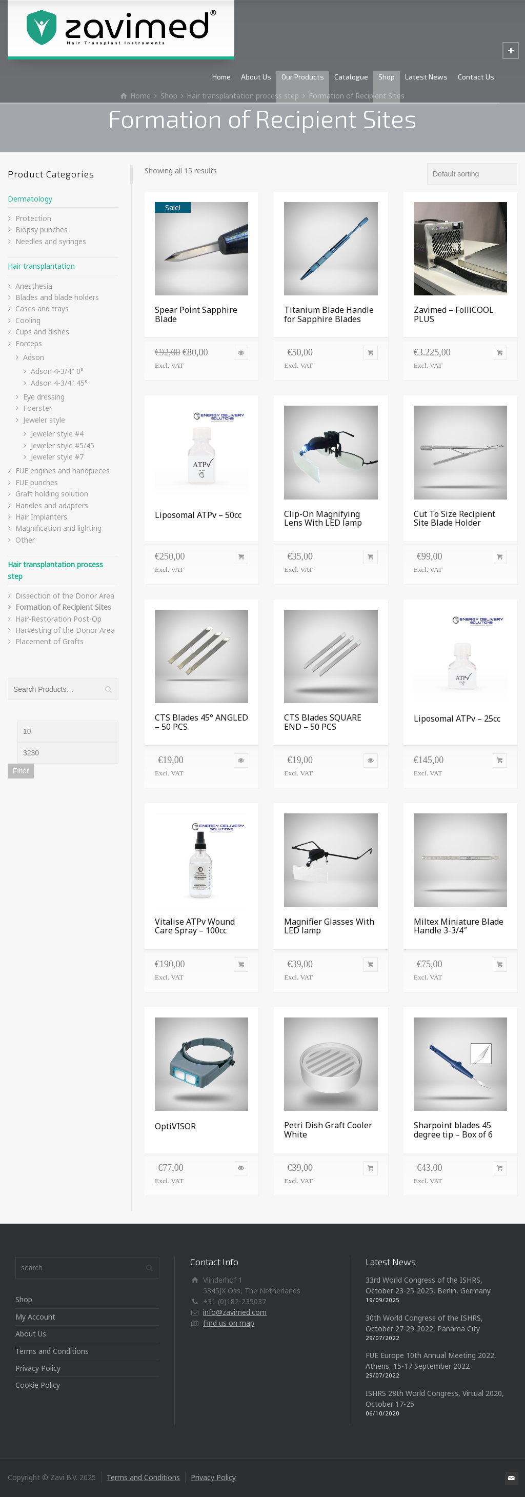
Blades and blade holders (57, 297)
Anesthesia (33, 286)
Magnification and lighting (58, 528)
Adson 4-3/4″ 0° (57, 371)
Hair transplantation (41, 266)
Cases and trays (42, 308)
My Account (35, 1317)
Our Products (302, 76)
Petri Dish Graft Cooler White (328, 1130)
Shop (386, 76)
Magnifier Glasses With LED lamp (329, 926)
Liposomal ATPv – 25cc (457, 718)
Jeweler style (44, 420)
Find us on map (228, 1323)
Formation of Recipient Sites (63, 607)
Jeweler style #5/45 (62, 445)
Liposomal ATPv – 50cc (198, 515)
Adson (33, 357)
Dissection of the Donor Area (64, 596)
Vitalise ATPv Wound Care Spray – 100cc (195, 926)
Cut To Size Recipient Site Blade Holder (454, 518)
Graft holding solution (51, 493)
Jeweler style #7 (57, 457)
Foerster (37, 408)
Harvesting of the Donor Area (65, 630)
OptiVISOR (175, 1126)
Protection (33, 218)
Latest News (426, 76)
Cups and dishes (42, 331)
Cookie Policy (37, 1385)
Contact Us (476, 76)
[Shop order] (472, 174)
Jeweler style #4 (57, 433)
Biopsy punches (41, 229)
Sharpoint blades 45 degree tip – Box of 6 (453, 1130)
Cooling (28, 320)
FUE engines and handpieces (62, 470)
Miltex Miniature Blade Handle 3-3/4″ (458, 926)
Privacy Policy (37, 1368)
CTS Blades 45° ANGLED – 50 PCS (201, 722)
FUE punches (36, 482)
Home (221, 76)
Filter (21, 771)
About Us (256, 76)
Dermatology (30, 199)
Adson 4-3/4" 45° (59, 383)
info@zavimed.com (235, 1312)
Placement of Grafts (49, 641)
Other (25, 540)
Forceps (28, 343)
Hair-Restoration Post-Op (58, 619)
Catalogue (351, 76)
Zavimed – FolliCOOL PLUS (454, 314)
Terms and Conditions (52, 1351)
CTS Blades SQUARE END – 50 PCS (322, 722)
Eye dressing (44, 397)
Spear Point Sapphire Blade (196, 314)
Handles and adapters (51, 505)
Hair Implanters (41, 517)
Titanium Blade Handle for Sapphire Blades (329, 314)
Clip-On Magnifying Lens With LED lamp (323, 518)
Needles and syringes (50, 241)
